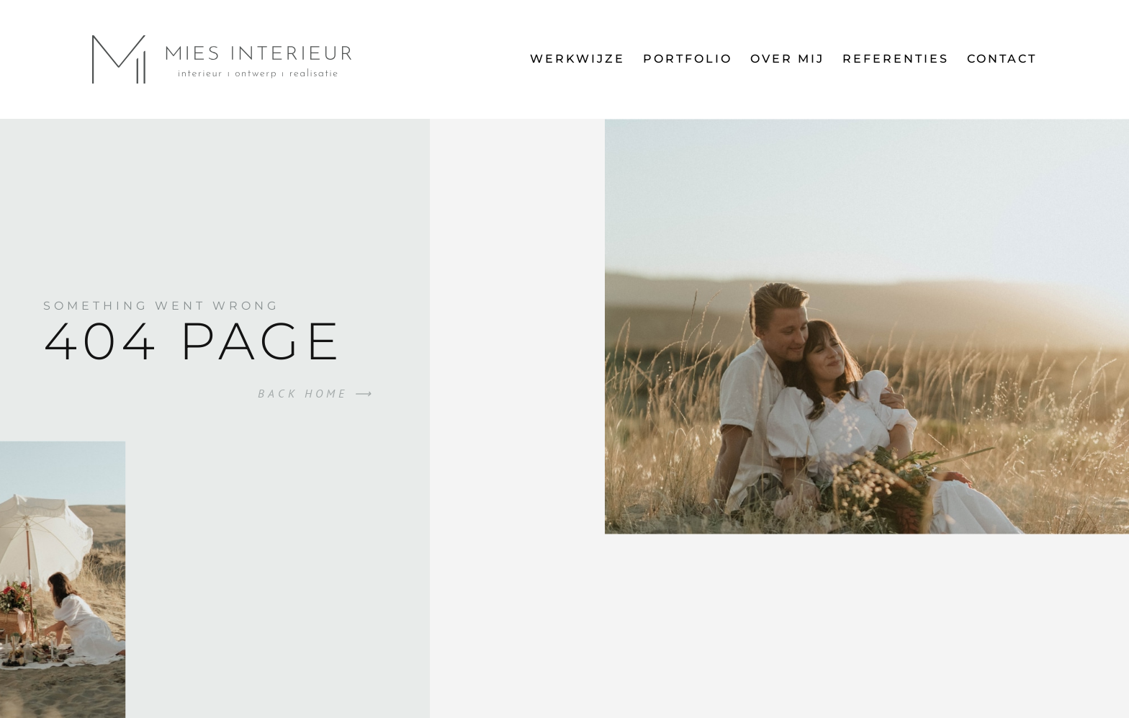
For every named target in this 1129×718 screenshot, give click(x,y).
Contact (1002, 59)
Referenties (895, 59)
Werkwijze (577, 59)
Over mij (787, 59)
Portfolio (687, 59)
